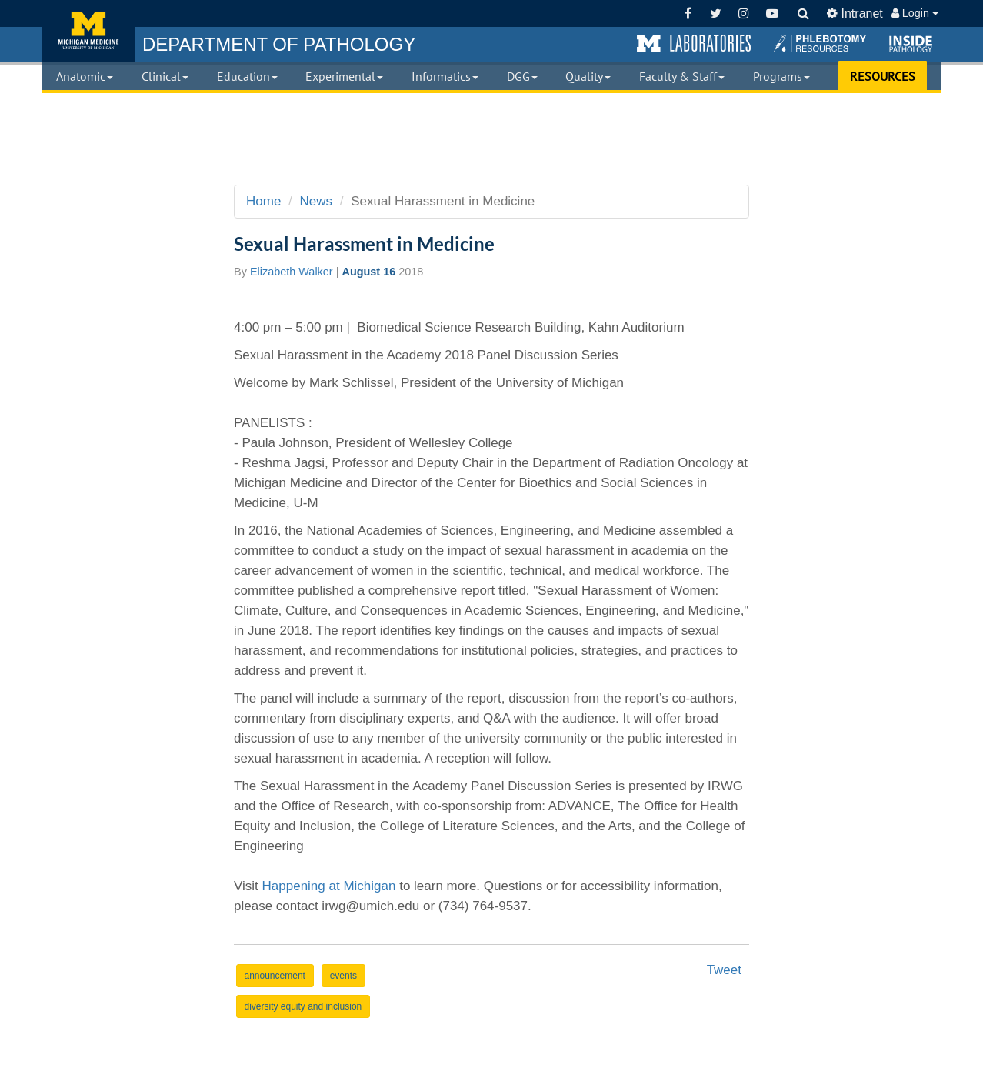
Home (263, 201)
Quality (588, 76)
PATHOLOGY (278, 44)
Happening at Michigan (329, 886)
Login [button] (914, 13)
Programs (781, 76)
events (343, 975)
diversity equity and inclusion (303, 1006)
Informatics (445, 76)
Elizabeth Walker (291, 271)
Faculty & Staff (682, 76)
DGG (522, 76)
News (316, 201)
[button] (694, 44)
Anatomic (84, 76)
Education (247, 76)
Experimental (344, 76)
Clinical (165, 76)
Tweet (724, 970)
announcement (275, 975)
